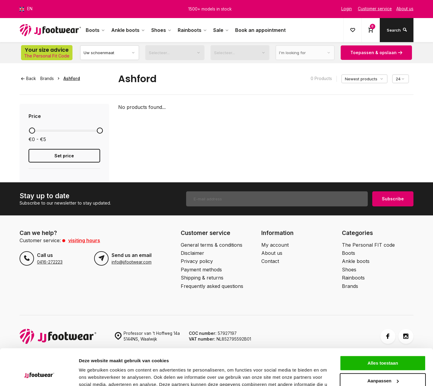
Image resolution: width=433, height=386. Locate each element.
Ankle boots (128, 30)
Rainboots (192, 30)
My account (275, 245)
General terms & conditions (211, 245)
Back (28, 78)
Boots (95, 30)
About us (271, 253)
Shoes (161, 30)
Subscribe (393, 198)
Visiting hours (84, 240)
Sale (221, 30)
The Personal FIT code (368, 245)
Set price (64, 155)
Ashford (71, 78)
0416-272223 (50, 262)
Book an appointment (260, 30)
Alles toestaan (382, 329)
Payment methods (201, 270)
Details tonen (93, 374)
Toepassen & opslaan (376, 52)
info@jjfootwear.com (132, 262)
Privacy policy (197, 261)
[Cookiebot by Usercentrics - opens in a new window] (39, 374)
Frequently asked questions (212, 286)
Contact (270, 261)
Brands (51, 78)
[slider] (32, 131)
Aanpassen (383, 346)
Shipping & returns (202, 278)
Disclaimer (192, 253)
